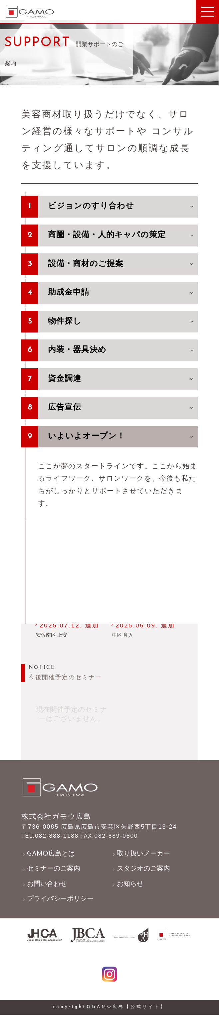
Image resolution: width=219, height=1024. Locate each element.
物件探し (121, 323)
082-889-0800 (113, 839)
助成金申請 (121, 294)
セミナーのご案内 (53, 874)
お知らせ (128, 889)
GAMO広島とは (49, 858)
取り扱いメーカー (142, 858)
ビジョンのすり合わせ (121, 208)
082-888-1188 (51, 839)
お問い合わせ (45, 889)
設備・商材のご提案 (121, 265)
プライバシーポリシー (60, 905)
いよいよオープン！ (121, 438)
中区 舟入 (123, 637)
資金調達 (121, 380)
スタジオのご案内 (143, 874)
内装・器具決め (121, 351)
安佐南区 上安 (52, 637)
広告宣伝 (121, 409)
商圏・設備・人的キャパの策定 (121, 236)
